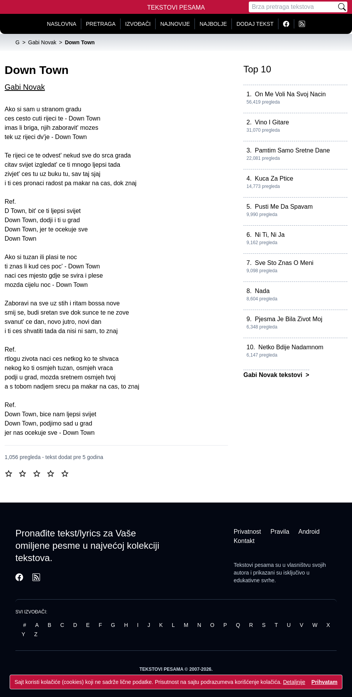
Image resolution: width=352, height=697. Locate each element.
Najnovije (175, 24)
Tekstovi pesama (254, 565)
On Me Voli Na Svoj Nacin (290, 94)
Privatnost (247, 531)
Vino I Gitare (272, 122)
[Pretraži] (342, 7)
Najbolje (213, 24)
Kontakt (244, 541)
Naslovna (61, 24)
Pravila (279, 531)
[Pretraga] (293, 7)
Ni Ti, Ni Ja (270, 234)
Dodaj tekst (254, 24)
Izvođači (138, 24)
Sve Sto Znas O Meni (284, 263)
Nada (262, 291)
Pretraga (101, 24)
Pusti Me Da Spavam (284, 206)
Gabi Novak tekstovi (273, 375)
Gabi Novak (25, 87)
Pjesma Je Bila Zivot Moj (288, 319)
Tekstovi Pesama (176, 7)
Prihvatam (325, 682)
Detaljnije (294, 682)
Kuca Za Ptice (274, 178)
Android (309, 531)
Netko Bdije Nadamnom (291, 347)
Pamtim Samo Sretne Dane (292, 150)
